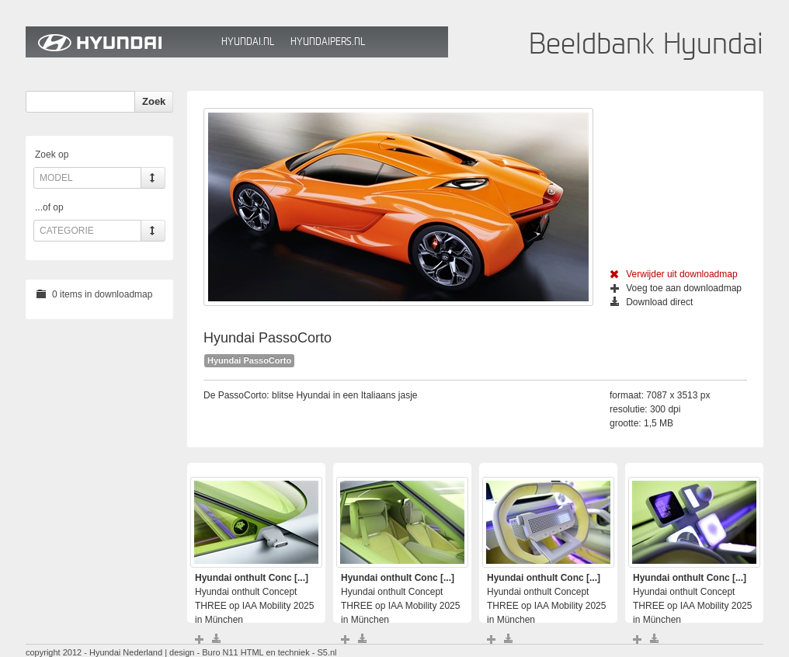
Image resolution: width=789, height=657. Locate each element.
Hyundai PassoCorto (249, 360)
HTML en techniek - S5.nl (289, 652)
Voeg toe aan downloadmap (676, 288)
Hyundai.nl (247, 41)
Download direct (651, 302)
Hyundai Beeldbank (120, 41)
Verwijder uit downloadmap (673, 274)
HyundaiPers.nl (327, 41)
